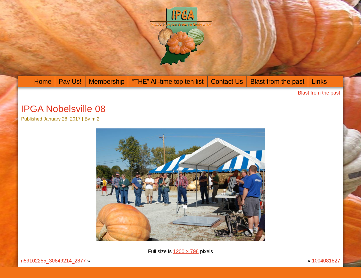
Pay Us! (70, 81)
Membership (107, 81)
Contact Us (227, 81)
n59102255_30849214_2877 (53, 261)
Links (319, 81)
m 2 (95, 119)
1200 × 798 (186, 251)
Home (42, 81)
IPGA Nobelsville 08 (63, 108)
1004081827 (326, 261)
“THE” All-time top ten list (167, 81)
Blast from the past (277, 81)
